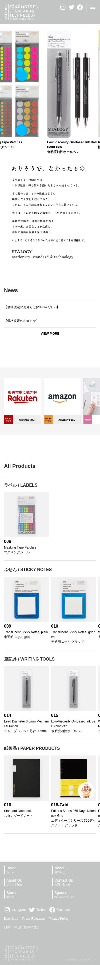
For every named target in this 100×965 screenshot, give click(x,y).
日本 (7, 927)
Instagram (15, 910)
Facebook (60, 910)
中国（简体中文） (27, 927)
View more (50, 333)
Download (11, 919)
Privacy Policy (59, 919)
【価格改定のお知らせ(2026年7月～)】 (32, 307)
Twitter (37, 910)
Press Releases (33, 919)
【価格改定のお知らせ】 (21, 321)
